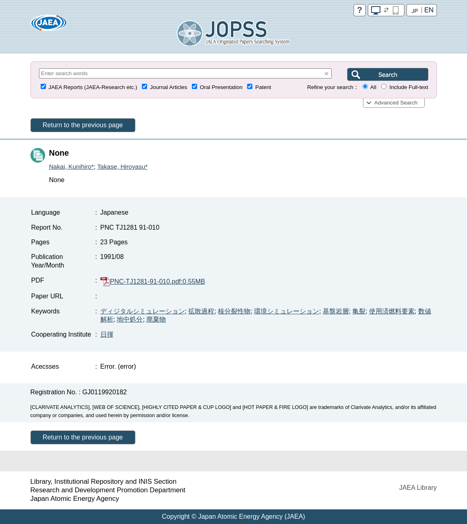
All (373, 87)
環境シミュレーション (286, 311)
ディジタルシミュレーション (142, 311)
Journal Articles (168, 87)
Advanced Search (396, 103)
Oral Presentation (221, 87)
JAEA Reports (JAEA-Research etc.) (92, 87)
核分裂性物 (234, 311)
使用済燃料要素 (392, 311)
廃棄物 (156, 319)
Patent (263, 87)
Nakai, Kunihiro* (71, 166)
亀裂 (358, 311)
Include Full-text (408, 87)
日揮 (106, 334)
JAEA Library (418, 487)
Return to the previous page (83, 125)
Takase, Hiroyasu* (122, 166)
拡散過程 (201, 311)
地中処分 (130, 319)
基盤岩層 (336, 311)
